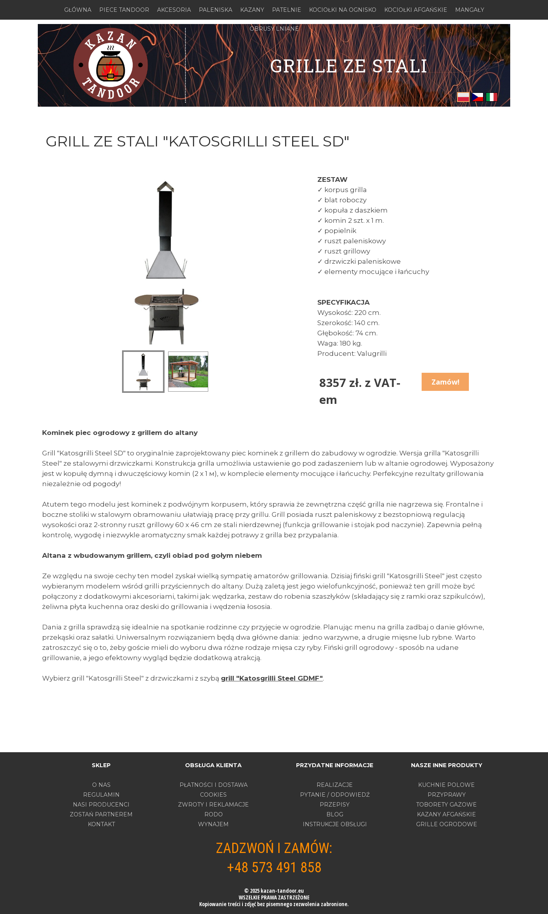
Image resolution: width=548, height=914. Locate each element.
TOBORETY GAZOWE (446, 804)
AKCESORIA (174, 9)
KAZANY (252, 9)
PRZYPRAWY (447, 794)
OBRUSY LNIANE (274, 28)
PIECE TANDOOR (124, 9)
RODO (213, 814)
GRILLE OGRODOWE (446, 824)
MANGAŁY (469, 9)
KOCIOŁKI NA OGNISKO (342, 9)
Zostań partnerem (101, 814)
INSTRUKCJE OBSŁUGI (335, 824)
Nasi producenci (101, 804)
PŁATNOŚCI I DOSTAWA (214, 784)
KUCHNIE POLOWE (446, 784)
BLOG (334, 814)
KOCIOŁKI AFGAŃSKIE (415, 9)
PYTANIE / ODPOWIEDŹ (335, 794)
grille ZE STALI (349, 65)
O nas (101, 784)
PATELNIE (286, 9)
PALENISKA (215, 9)
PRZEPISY (335, 804)
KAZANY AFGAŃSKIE (446, 814)
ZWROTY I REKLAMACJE (213, 804)
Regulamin (101, 794)
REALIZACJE (335, 784)
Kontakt (101, 824)
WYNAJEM (213, 824)
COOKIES (213, 794)
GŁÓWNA (77, 9)
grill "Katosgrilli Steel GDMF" (272, 678)
